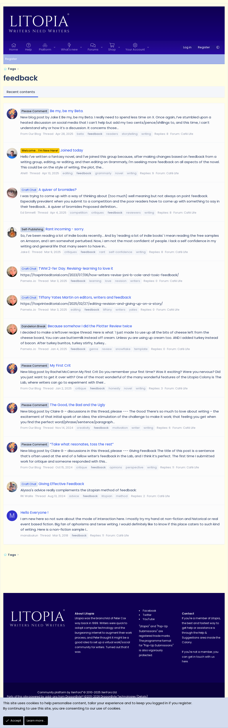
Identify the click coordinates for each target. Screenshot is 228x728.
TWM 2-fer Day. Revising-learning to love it (66, 268)
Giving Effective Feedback (52, 483)
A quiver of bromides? (48, 189)
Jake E (25, 252)
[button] (54, 47)
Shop (112, 49)
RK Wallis (26, 496)
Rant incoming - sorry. (52, 229)
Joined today (51, 150)
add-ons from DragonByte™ (64, 696)
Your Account (135, 49)
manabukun (29, 535)
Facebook (149, 611)
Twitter (147, 615)
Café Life (187, 134)
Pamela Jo (28, 281)
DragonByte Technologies (118, 696)
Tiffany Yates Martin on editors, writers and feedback (75, 297)
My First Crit (45, 365)
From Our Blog (30, 134)
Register (11, 59)
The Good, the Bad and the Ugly (62, 404)
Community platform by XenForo (77, 692)
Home (13, 49)
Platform (45, 49)
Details (142, 696)
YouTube (149, 619)
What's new (69, 49)
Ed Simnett (28, 212)
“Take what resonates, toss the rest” (67, 444)
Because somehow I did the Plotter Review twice (76, 326)
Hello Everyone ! (34, 512)
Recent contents (21, 91)
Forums (93, 49)
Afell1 (24, 173)
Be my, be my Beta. (51, 110)
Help (28, 49)
